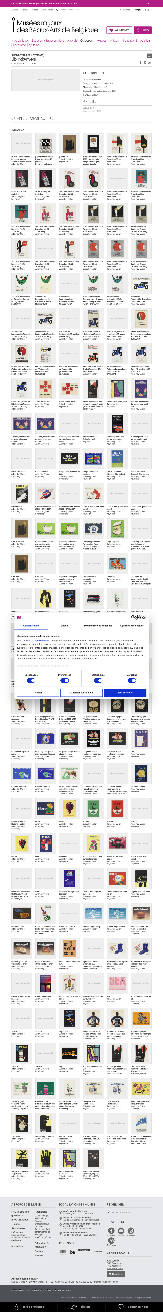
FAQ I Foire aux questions (20, 1213)
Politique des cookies (143, 1297)
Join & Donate (121, 30)
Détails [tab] (64, 625)
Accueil (14, 10)
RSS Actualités (114, 1266)
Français (137, 10)
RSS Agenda (113, 1260)
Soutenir (40, 1251)
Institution (114, 40)
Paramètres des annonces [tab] (98, 625)
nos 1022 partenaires (37, 640)
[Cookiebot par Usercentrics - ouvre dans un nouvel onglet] (133, 617)
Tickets (145, 30)
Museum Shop (18, 1235)
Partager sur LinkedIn (145, 63)
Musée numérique (43, 1237)
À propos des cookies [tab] (132, 625)
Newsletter (117, 1274)
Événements (47, 10)
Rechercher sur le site (57, 9)
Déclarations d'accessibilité (102, 1297)
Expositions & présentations (48, 40)
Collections (87, 40)
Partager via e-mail (149, 63)
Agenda (72, 40)
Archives (39, 1226)
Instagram (131, 1235)
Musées (101, 40)
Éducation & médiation (136, 40)
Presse (35, 10)
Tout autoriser (125, 692)
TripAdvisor (111, 1245)
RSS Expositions (114, 1263)
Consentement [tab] (31, 625)
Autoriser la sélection (81, 692)
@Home (34, 45)
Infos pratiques (20, 40)
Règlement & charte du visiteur (20, 1239)
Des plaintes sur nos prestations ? (74, 1297)
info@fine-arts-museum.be (106, 1282)
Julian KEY (92, 109)
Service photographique (42, 1222)
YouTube (121, 1235)
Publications (40, 1218)
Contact (24, 10)
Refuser (38, 692)
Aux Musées (18, 1228)
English (148, 10)
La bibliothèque (42, 1216)
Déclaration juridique (123, 1297)
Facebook (111, 1235)
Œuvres (149, 56)
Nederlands (125, 10)
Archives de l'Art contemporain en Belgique (42, 1232)
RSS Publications (115, 1268)
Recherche (19, 45)
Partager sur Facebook (140, 63)
